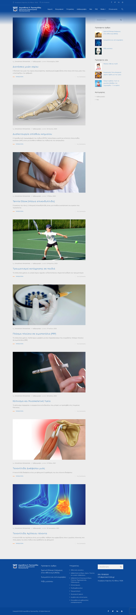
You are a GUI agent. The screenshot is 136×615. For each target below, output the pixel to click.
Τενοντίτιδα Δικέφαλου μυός (29, 468)
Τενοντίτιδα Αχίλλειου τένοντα (30, 533)
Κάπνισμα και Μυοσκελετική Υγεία (32, 401)
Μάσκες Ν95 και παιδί (111, 64)
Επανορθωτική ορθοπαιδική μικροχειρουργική (79, 601)
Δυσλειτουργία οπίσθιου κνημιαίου (32, 134)
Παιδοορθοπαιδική (76, 588)
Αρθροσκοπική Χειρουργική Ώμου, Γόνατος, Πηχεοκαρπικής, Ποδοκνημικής (81, 580)
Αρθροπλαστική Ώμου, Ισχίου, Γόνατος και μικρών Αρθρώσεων (83, 574)
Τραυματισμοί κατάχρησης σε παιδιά (34, 268)
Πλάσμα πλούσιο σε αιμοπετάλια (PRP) (34, 333)
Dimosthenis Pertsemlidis (22, 61)
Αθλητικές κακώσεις (77, 570)
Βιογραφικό (59, 9)
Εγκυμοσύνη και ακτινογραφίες (113, 40)
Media (102, 9)
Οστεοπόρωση (75, 585)
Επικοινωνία (113, 9)
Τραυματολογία (75, 591)
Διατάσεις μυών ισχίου (25, 66)
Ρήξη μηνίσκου (108, 48)
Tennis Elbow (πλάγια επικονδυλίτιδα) (34, 201)
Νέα (90, 9)
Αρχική (50, 9)
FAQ (96, 9)
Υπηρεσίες (70, 9)
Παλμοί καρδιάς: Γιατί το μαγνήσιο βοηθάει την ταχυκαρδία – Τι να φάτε (111, 83)
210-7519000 (44, 2)
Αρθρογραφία (81, 9)
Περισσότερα (19, 76)
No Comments (80, 77)
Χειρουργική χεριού (77, 594)
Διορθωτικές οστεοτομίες (79, 597)
